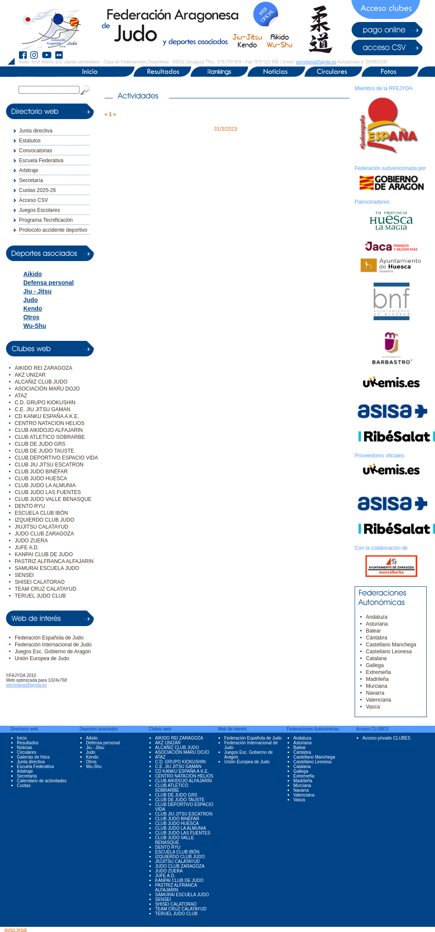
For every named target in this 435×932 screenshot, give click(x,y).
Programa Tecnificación (46, 220)
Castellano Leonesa (389, 652)
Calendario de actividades (42, 780)
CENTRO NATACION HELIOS (50, 423)
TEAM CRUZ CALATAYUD (45, 589)
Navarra (375, 693)
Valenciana (378, 700)
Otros (31, 317)
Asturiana (377, 624)
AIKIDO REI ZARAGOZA (43, 368)
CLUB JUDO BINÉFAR (41, 472)
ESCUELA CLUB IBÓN (41, 513)
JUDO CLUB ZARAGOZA (44, 534)
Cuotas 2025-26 (37, 190)
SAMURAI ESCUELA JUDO (47, 568)
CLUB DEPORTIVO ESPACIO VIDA (56, 458)
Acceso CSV (33, 200)
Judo (30, 299)
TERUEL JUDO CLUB (40, 596)
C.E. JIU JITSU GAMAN (42, 409)
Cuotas (24, 785)
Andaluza (376, 617)
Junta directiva (35, 131)
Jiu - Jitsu (37, 291)
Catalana (376, 658)
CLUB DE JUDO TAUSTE (44, 451)
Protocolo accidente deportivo (53, 230)
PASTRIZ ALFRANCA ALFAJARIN (54, 561)
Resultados (27, 742)
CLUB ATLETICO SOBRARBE (50, 437)
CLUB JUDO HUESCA (41, 478)
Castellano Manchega (391, 645)
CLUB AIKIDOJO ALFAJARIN (49, 430)
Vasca (373, 707)
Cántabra (376, 638)
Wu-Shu (34, 325)
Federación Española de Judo (49, 638)
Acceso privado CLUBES (386, 738)
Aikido (32, 274)
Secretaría (31, 180)
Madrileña (377, 679)
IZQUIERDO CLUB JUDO (44, 520)
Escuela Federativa (41, 160)
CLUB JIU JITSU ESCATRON (49, 465)
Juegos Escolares (39, 210)
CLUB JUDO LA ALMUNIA (45, 485)
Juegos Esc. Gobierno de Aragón (53, 652)
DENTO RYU (30, 506)
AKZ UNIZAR (30, 375)
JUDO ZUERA (31, 541)
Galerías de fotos (33, 757)
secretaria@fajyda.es (315, 62)
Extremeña (378, 672)
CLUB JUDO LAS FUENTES (48, 492)
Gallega (375, 665)
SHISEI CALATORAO (40, 582)
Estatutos (30, 141)
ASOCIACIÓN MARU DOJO (47, 389)
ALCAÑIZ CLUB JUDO (41, 382)
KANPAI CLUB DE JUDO (44, 554)
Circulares (26, 752)
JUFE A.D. (27, 548)
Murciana (376, 686)
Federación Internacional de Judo (53, 645)
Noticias (24, 747)
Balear (373, 631)
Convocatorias (35, 151)
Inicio (22, 738)
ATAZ (21, 396)
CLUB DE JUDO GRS (40, 444)
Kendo (32, 308)
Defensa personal (48, 282)
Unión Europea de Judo (42, 658)
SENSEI (24, 575)
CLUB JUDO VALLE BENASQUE (53, 499)
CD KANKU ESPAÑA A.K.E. (47, 416)
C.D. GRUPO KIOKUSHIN (45, 403)
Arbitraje (28, 170)
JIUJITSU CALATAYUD (41, 527)
